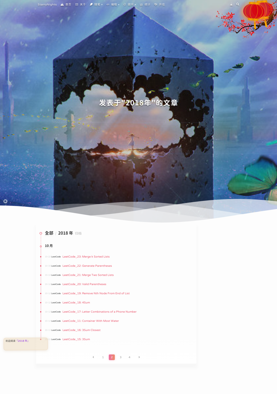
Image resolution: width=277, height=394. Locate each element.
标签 (219, 346)
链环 (128, 4)
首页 (65, 4)
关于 (80, 4)
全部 (49, 233)
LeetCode (56, 256)
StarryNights (47, 4)
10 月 (49, 246)
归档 (219, 326)
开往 (159, 4)
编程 (111, 4)
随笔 (94, 4)
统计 (145, 4)
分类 (219, 336)
